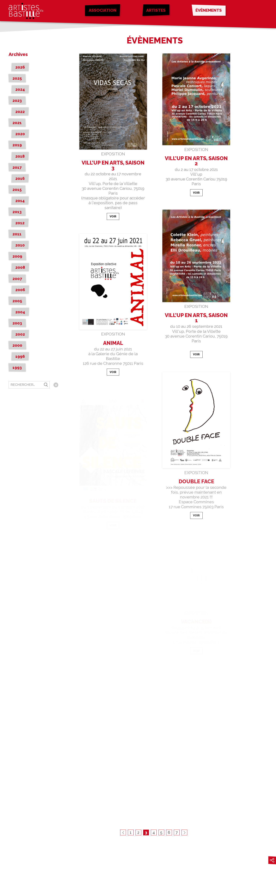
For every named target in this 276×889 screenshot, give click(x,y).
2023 (17, 100)
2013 (17, 211)
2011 (16, 234)
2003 (17, 323)
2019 (17, 145)
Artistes (156, 10)
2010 (20, 245)
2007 (17, 278)
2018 (20, 156)
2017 (17, 167)
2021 (17, 122)
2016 (20, 178)
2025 (17, 78)
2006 (20, 289)
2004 (20, 312)
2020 (20, 133)
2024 (20, 89)
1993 (17, 367)
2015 (17, 189)
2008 (20, 267)
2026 (20, 67)
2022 (20, 111)
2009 (17, 256)
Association (102, 10)
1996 (20, 356)
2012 (20, 222)
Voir (113, 216)
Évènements (209, 10)
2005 (17, 300)
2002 (20, 334)
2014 (20, 200)
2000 (17, 345)
